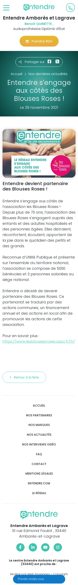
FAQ (39, 454)
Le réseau (39, 493)
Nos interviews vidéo (39, 444)
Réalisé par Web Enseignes (30, 574)
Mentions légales (39, 473)
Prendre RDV (39, 41)
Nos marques (39, 425)
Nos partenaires (39, 415)
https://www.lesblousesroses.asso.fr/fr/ (38, 341)
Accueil (39, 405)
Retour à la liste (24, 377)
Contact (39, 464)
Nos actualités (39, 435)
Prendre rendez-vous (31, 579)
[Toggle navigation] (6, 8)
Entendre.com (39, 483)
